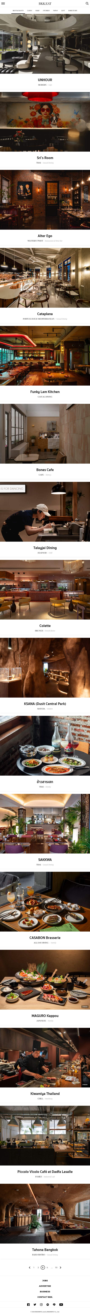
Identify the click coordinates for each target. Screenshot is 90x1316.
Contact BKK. (45, 1297)
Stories (46, 11)
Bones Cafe (45, 470)
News (55, 11)
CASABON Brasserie (45, 938)
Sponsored (84, 1006)
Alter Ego (45, 236)
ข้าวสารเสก (45, 782)
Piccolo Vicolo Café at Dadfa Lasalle (45, 1172)
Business (45, 1291)
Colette (45, 626)
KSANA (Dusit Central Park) (45, 704)
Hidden (50, 709)
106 (56, 1268)
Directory (72, 11)
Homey (48, 475)
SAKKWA (45, 860)
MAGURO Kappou (45, 1016)
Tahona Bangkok (45, 1250)
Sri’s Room (45, 158)
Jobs (45, 1280)
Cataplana (45, 314)
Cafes (29, 11)
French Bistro (50, 631)
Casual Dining (48, 163)
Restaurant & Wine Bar (53, 241)
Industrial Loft (49, 1177)
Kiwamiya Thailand (45, 1094)
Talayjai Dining (45, 548)
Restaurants (18, 11)
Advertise (45, 1286)
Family (48, 787)
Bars (37, 11)
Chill (50, 553)
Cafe (50, 85)
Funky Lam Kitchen (45, 392)
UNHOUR (45, 80)
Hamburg (48, 1099)
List (63, 11)
